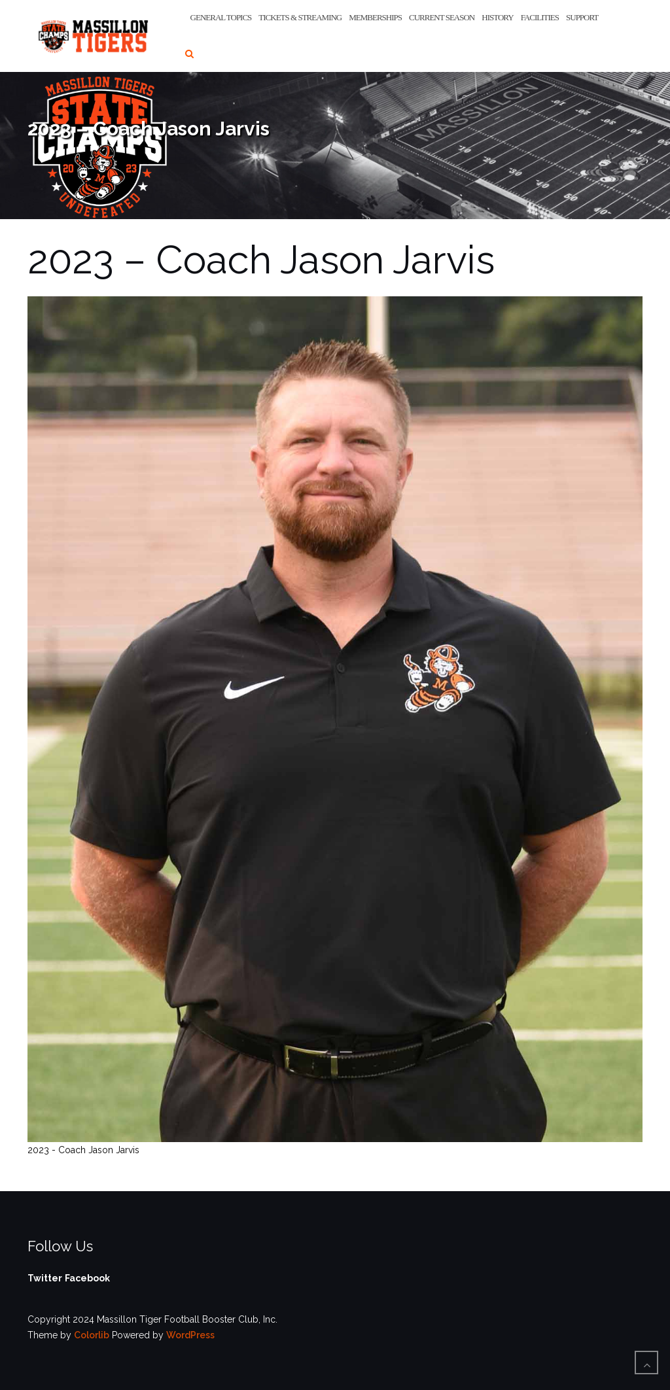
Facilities (540, 17)
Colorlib (91, 1335)
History (497, 17)
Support (582, 17)
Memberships (375, 17)
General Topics (221, 17)
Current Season (441, 17)
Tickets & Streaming (300, 17)
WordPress (190, 1335)
